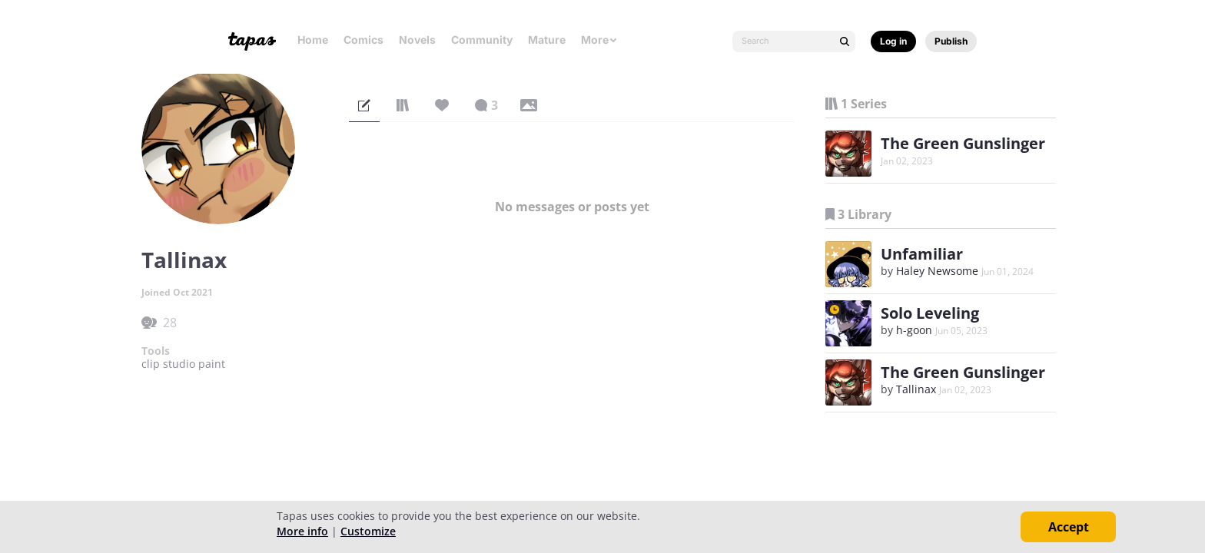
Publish (951, 41)
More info (302, 531)
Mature (547, 39)
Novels (417, 39)
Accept (1068, 526)
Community (482, 39)
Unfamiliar (922, 253)
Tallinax (916, 389)
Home (312, 39)
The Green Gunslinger (963, 143)
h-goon (914, 330)
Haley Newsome (937, 270)
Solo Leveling (930, 313)
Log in (893, 41)
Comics (363, 39)
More (599, 39)
